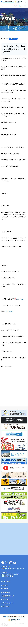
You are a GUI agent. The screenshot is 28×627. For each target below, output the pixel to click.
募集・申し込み (19, 299)
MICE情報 (5, 589)
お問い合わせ (5, 599)
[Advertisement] (14, 539)
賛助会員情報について (8, 596)
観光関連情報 (6, 592)
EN (25, 5)
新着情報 (8, 28)
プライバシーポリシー (8, 603)
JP (21, 6)
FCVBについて (6, 581)
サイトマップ (5, 606)
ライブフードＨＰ (9, 311)
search (15, 5)
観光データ (5, 585)
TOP (2, 28)
